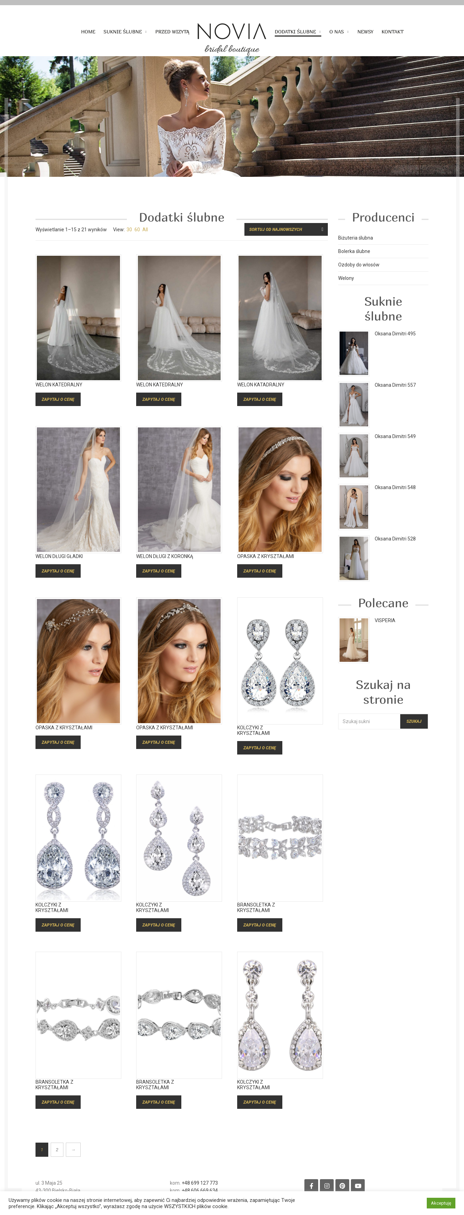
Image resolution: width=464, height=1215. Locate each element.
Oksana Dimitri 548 (395, 487)
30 (129, 229)
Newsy (365, 31)
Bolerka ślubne (354, 251)
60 (137, 229)
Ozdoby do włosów (359, 264)
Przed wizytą (172, 31)
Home (88, 31)
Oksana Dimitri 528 (395, 538)
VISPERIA (385, 620)
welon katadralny (260, 394)
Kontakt (393, 31)
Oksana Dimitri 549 (395, 436)
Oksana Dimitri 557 (395, 385)
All (145, 229)
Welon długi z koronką (164, 565)
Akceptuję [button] (441, 1203)
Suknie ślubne (122, 31)
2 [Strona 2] (57, 1149)
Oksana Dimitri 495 (395, 333)
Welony (346, 278)
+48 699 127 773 (200, 1183)
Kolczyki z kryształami (253, 740)
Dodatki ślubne (295, 31)
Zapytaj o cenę (58, 409)
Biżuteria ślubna (355, 238)
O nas (337, 31)
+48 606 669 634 (200, 1190)
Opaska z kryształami (265, 565)
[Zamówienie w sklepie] (286, 229)
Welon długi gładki (59, 565)
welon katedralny (59, 394)
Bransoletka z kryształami (256, 917)
